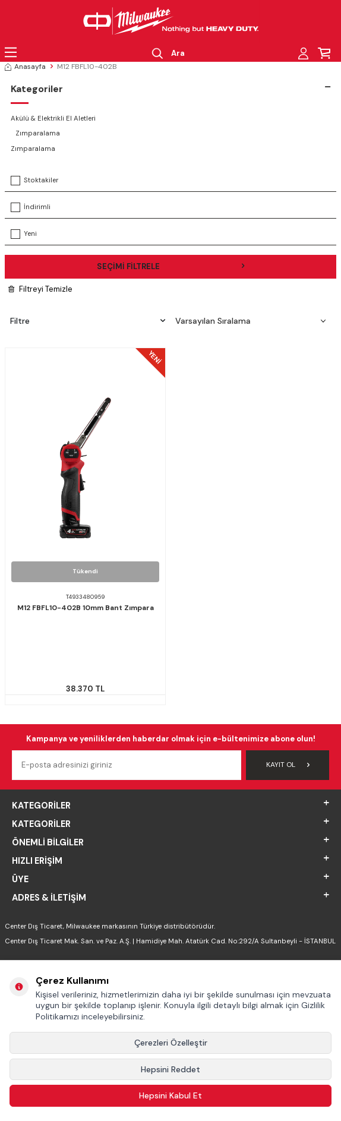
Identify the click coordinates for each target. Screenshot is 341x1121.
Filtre (87, 320)
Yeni (24, 234)
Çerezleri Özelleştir (170, 1042)
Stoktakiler (34, 180)
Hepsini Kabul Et (170, 1095)
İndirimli (30, 207)
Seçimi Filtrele (171, 266)
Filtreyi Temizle (40, 289)
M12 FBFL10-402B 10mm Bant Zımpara (85, 608)
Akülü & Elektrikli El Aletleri (53, 118)
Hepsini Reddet (170, 1069)
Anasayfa (25, 66)
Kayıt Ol (288, 764)
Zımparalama (37, 133)
